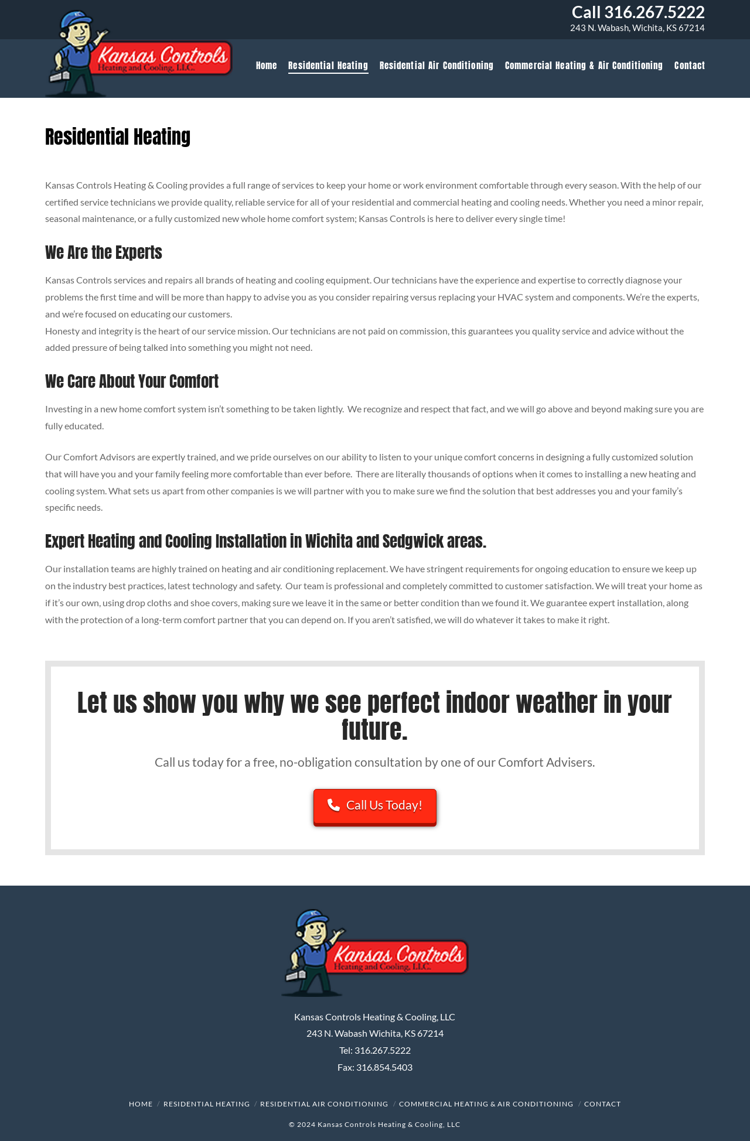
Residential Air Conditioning (324, 1103)
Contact (602, 1103)
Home (141, 1103)
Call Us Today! (375, 804)
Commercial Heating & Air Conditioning (486, 1103)
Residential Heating (206, 1103)
